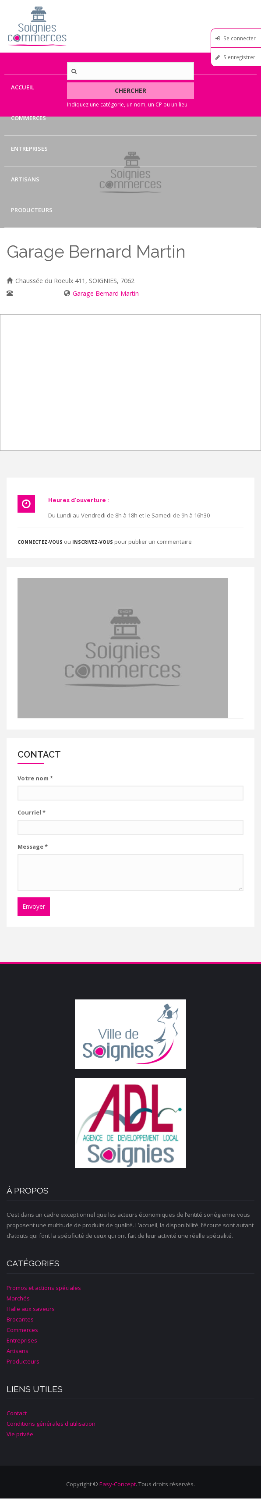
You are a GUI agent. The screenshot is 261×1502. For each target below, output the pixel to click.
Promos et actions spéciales (44, 1288)
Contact (25, 240)
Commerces (28, 118)
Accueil (22, 87)
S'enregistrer (239, 56)
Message (33, 846)
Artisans (25, 179)
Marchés (18, 1298)
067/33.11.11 (33, 293)
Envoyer (33, 906)
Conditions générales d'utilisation (51, 1424)
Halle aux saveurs (31, 1309)
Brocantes (20, 1319)
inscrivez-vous (92, 542)
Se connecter (239, 38)
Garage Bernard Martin (106, 293)
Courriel (32, 812)
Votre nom (35, 778)
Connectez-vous (40, 542)
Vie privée (20, 1434)
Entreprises (29, 148)
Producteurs (32, 210)
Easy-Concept (117, 1484)
